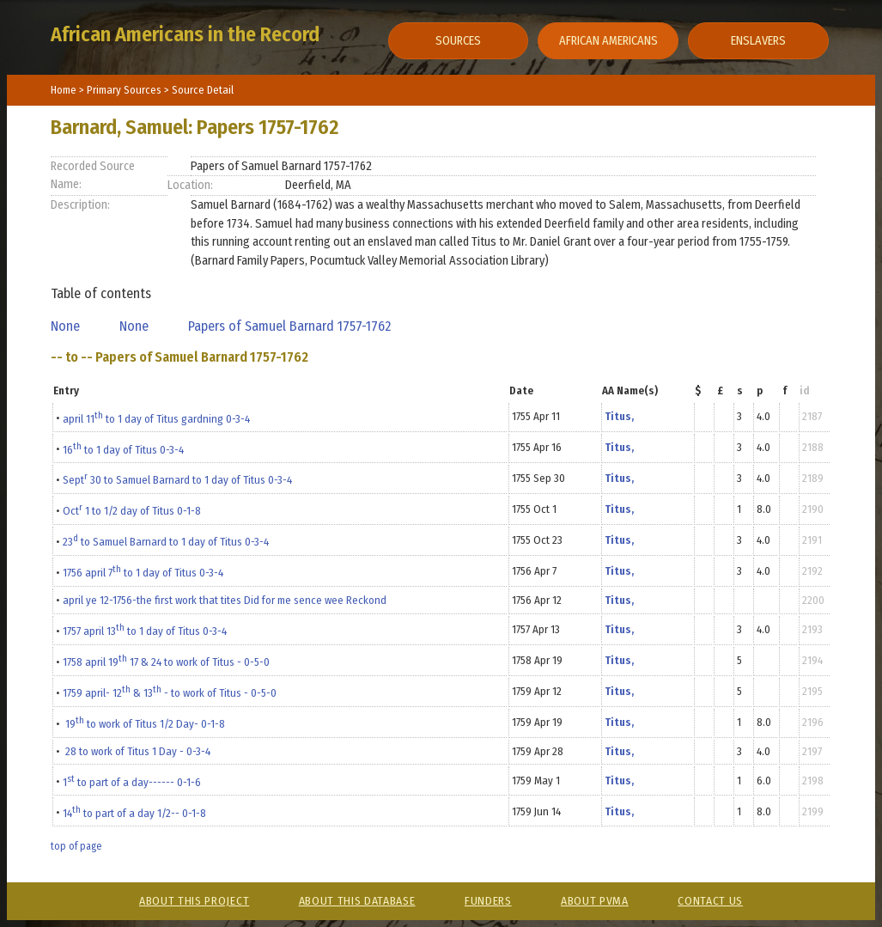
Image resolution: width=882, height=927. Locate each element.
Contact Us (710, 900)
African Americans (608, 41)
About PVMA (595, 900)
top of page (76, 846)
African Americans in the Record (185, 34)
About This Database (357, 900)
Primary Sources (125, 89)
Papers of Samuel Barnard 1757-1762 (293, 326)
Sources (458, 41)
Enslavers (758, 41)
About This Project (194, 900)
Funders (488, 900)
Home (63, 89)
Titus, (619, 416)
